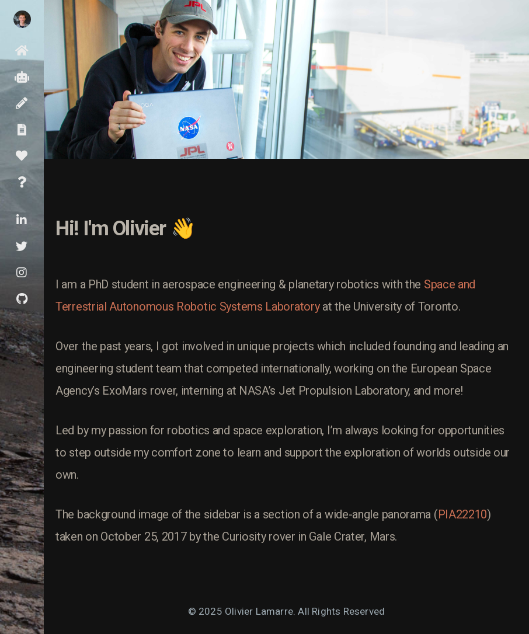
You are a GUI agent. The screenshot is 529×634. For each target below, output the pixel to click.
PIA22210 (463, 514)
